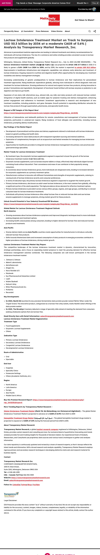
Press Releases (42, 31)
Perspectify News (11, 31)
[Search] (89, 31)
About (67, 31)
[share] (94, 31)
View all (95, 3)
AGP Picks (6, 3)
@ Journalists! (27, 31)
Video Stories (56, 31)
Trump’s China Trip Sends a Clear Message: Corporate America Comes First (38, 3)
